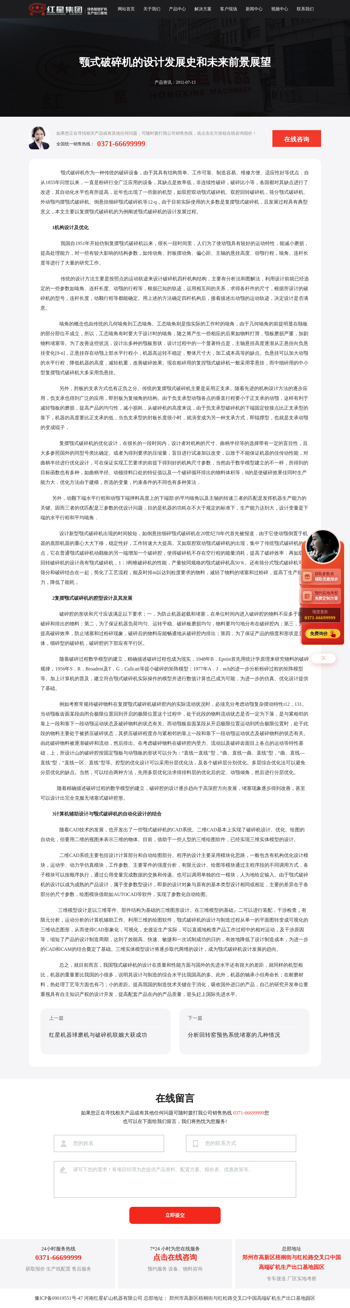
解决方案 (203, 9)
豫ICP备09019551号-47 (59, 1298)
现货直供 (320, 615)
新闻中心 (254, 9)
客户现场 (228, 9)
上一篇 (105, 1031)
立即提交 (175, 1215)
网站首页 (126, 9)
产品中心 (177, 9)
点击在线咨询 (175, 1257)
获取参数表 (328, 576)
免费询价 (319, 633)
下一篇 (244, 1031)
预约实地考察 (328, 595)
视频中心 (279, 9)
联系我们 (305, 9)
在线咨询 (297, 139)
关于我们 (151, 9)
